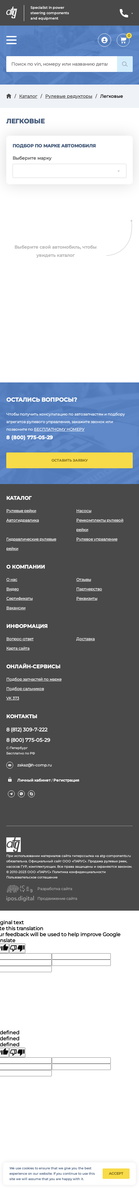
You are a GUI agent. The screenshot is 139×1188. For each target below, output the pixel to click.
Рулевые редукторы (68, 96)
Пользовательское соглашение (31, 877)
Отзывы (83, 579)
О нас (11, 579)
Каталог (28, 96)
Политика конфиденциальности (79, 872)
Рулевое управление (96, 539)
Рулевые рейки (21, 510)
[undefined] (17, 1052)
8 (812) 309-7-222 (26, 730)
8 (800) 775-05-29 (29, 437)
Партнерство (89, 589)
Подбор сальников (25, 688)
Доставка (85, 638)
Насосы (83, 510)
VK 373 (12, 698)
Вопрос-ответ (20, 638)
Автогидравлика (22, 520)
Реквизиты (86, 598)
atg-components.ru (115, 856)
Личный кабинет (106, 40)
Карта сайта (17, 648)
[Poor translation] (17, 948)
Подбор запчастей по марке (33, 679)
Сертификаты (19, 598)
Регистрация (66, 780)
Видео (12, 589)
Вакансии (15, 608)
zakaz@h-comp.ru (29, 765)
